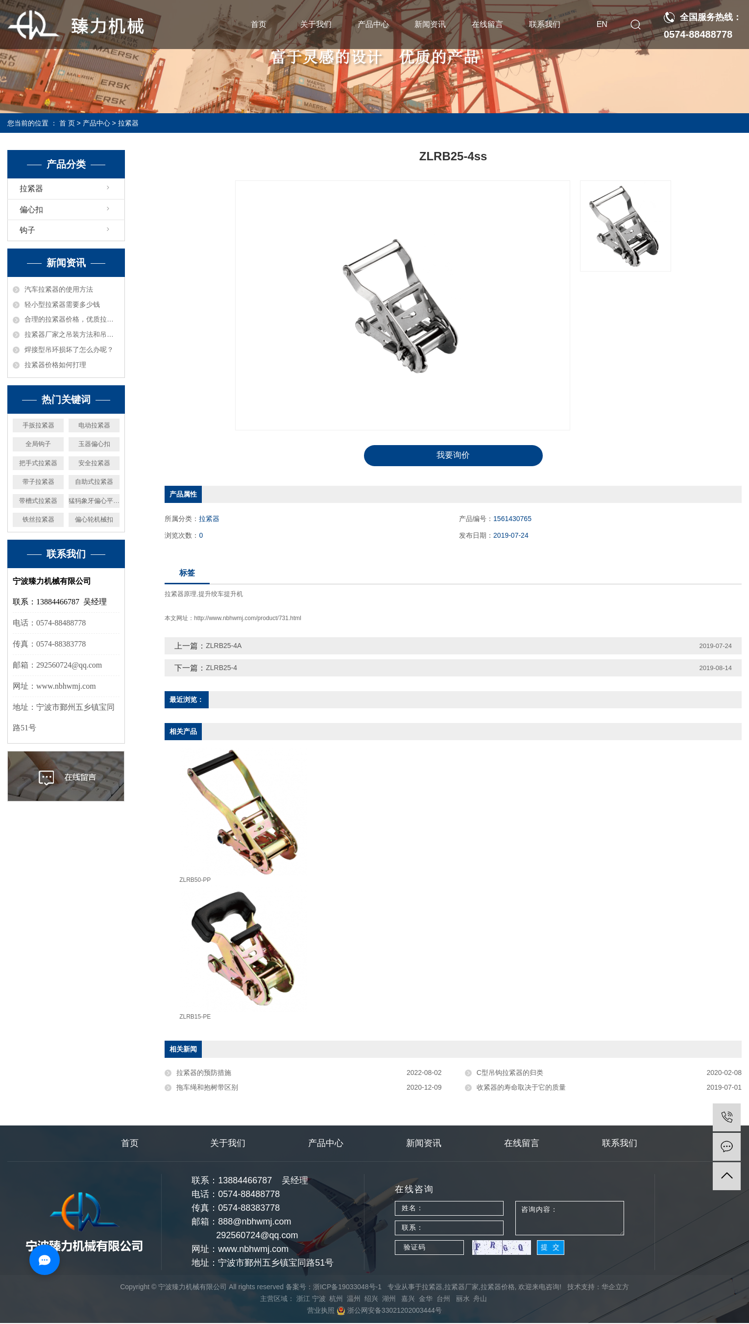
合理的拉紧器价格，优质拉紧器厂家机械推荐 (72, 319)
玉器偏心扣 (94, 444)
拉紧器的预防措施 (203, 1073)
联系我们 (544, 24)
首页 (258, 24)
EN (602, 24)
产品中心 (373, 24)
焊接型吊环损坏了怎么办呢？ (69, 349)
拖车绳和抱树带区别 (207, 1088)
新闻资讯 (430, 24)
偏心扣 (31, 209)
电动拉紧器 (94, 425)
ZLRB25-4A (224, 646)
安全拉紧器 (94, 463)
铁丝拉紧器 (38, 519)
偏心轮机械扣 (94, 519)
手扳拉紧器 (38, 425)
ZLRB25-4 (221, 669)
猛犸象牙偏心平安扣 (94, 500)
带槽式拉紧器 (38, 500)
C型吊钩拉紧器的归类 (510, 1073)
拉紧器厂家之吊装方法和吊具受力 (72, 334)
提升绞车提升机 (220, 595)
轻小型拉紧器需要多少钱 (62, 304)
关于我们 (316, 24)
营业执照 (321, 1311)
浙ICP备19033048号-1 (347, 1288)
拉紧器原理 (180, 595)
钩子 (27, 230)
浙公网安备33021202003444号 (389, 1311)
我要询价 (453, 456)
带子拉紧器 (38, 481)
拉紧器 (128, 123)
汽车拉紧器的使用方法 (58, 289)
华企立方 (615, 1288)
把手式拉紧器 (38, 463)
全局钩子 (38, 444)
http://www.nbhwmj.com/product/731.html (247, 619)
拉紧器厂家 (461, 1288)
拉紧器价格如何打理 (55, 365)
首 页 (67, 123)
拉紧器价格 (498, 1288)
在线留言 (487, 24)
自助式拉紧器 (94, 481)
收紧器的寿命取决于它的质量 (521, 1088)
